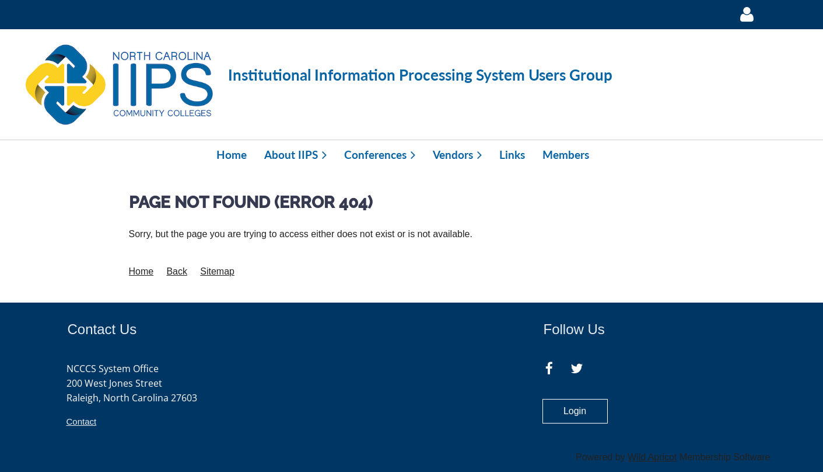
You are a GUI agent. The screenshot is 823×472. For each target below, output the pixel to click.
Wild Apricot (652, 457)
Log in (747, 14)
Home (141, 271)
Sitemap (217, 271)
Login (574, 411)
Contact (81, 421)
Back (176, 271)
